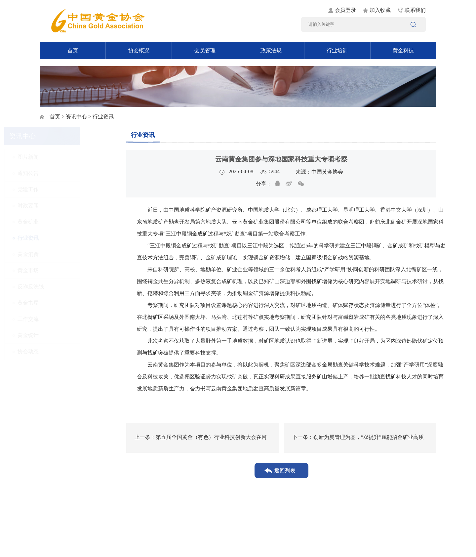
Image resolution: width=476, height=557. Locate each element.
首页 (72, 50)
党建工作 (63, 189)
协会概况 (138, 50)
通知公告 (63, 173)
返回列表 (285, 470)
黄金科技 (403, 50)
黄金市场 (63, 270)
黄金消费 (63, 254)
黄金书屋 (63, 303)
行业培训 (337, 50)
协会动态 (63, 351)
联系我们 (415, 10)
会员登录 (345, 10)
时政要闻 (63, 205)
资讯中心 (76, 116)
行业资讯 (63, 238)
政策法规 (271, 50)
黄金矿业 (63, 222)
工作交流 (63, 319)
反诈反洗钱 (66, 286)
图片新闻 (63, 157)
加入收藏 (380, 10)
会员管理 (205, 50)
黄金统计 (63, 335)
